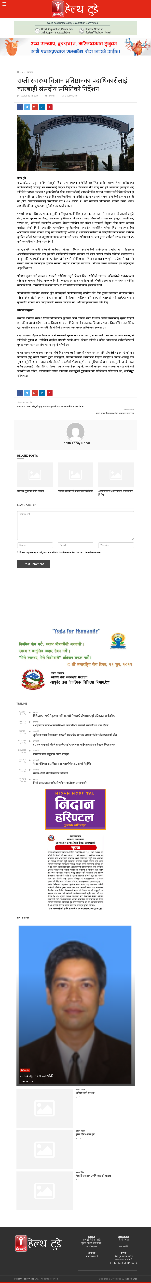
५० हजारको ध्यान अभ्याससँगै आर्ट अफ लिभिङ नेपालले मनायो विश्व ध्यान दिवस (70, 725)
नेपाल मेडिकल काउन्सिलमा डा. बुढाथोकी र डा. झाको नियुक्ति (62, 763)
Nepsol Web (131, 1279)
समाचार (30, 72)
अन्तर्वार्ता (36, 731)
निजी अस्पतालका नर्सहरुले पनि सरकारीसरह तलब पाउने (59, 783)
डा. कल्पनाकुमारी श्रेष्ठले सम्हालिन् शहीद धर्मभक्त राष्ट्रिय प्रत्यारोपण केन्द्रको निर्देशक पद (74, 744)
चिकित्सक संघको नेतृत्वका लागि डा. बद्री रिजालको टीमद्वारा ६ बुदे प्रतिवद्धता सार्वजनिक (74, 715)
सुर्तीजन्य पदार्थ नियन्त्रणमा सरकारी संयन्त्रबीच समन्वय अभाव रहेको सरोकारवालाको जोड (75, 735)
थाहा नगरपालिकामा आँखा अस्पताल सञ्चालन (115, 413)
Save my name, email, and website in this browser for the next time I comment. (61, 552)
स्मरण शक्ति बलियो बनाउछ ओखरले (50, 773)
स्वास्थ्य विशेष (80, 1172)
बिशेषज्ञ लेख (25, 1070)
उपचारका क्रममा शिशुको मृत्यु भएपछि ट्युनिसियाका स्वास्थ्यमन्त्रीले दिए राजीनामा (50, 406)
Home (20, 72)
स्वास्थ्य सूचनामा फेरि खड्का (30, 491)
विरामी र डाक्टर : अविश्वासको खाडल (93, 1175)
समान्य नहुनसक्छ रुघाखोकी (36, 1076)
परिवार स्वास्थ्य (80, 1090)
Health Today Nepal (75, 443)
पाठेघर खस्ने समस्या (85, 1093)
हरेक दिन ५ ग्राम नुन (85, 1134)
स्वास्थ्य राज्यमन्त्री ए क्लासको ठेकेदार (75, 491)
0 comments (71, 96)
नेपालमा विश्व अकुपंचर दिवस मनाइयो (51, 754)
